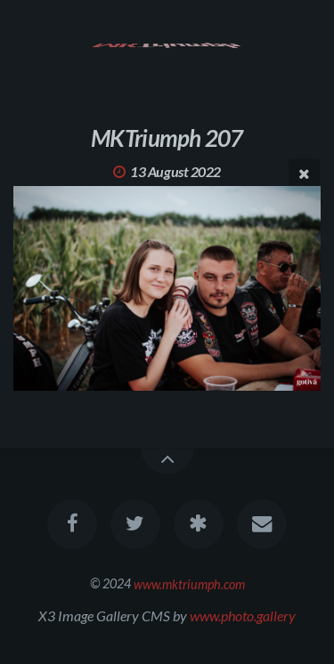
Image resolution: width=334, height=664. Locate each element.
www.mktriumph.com (189, 583)
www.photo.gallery (243, 615)
